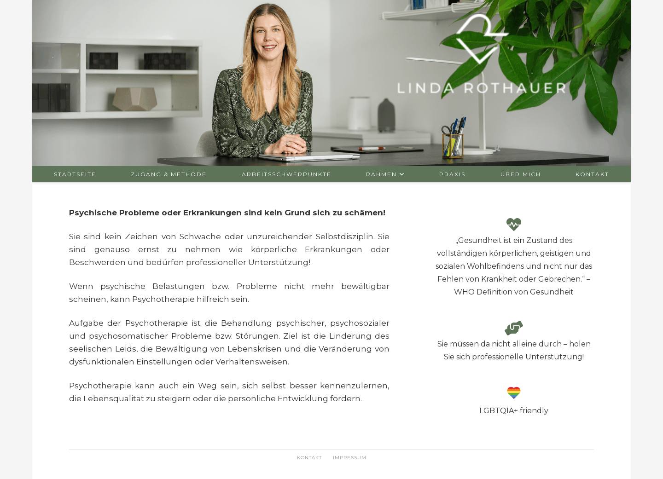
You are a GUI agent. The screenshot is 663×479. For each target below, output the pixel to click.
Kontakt (309, 458)
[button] (401, 174)
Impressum (349, 458)
